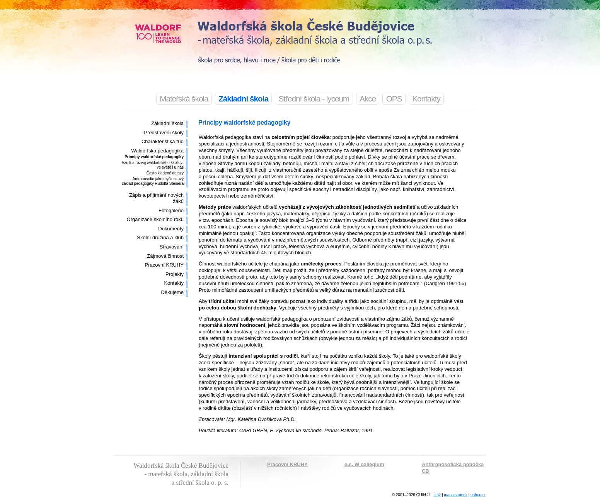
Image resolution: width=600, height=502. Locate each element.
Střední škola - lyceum (314, 98)
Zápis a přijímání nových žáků (156, 198)
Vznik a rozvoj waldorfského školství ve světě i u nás (153, 165)
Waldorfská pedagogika (157, 151)
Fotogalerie (171, 210)
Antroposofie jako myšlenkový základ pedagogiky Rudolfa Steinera (153, 181)
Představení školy (164, 132)
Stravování (172, 247)
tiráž (437, 495)
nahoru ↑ (478, 495)
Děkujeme (172, 292)
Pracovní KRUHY (164, 265)
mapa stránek (455, 495)
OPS (394, 98)
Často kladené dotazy (165, 173)
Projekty (174, 274)
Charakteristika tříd (162, 141)
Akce (368, 98)
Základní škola (167, 123)
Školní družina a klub (160, 237)
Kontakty (426, 98)
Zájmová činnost (165, 256)
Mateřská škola (184, 98)
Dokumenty (171, 229)
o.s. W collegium (364, 464)
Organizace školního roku (155, 219)
